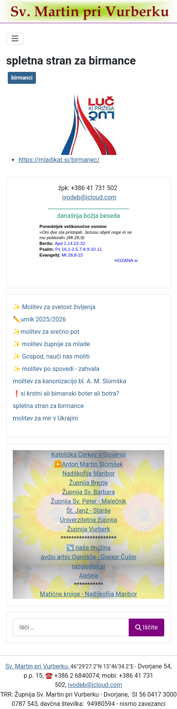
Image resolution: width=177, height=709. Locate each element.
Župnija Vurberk (88, 529)
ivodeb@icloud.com (89, 197)
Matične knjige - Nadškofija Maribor (88, 594)
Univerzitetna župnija (88, 520)
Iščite (146, 627)
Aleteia (88, 575)
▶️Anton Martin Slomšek (88, 464)
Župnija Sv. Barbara (88, 492)
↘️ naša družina (88, 547)
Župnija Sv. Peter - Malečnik (88, 501)
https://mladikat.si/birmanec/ (59, 159)
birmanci (21, 78)
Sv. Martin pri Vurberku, (37, 666)
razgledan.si (88, 566)
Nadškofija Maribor (88, 473)
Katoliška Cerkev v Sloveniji (88, 454)
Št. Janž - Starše (88, 510)
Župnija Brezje (88, 482)
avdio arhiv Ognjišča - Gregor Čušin (88, 557)
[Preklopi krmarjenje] (15, 38)
